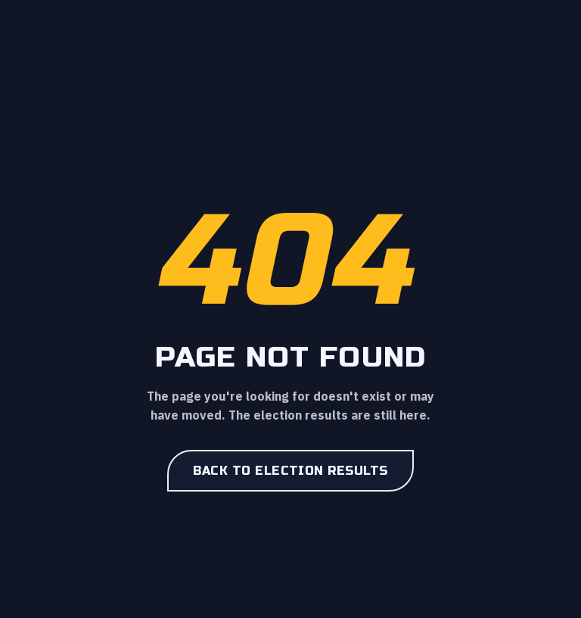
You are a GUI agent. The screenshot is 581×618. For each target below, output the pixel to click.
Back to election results (290, 471)
